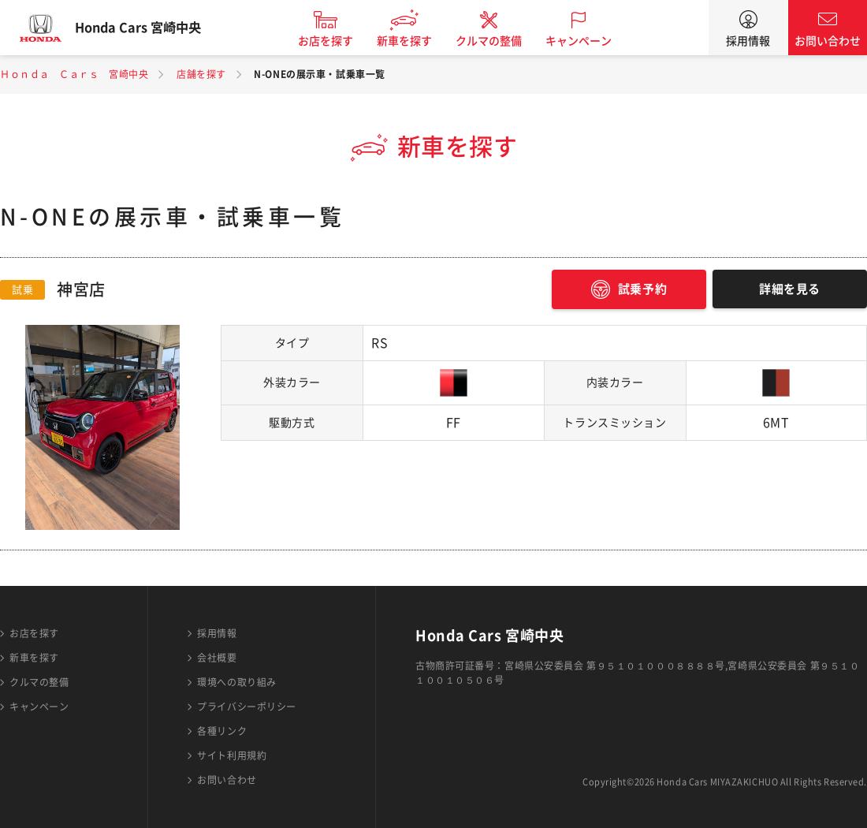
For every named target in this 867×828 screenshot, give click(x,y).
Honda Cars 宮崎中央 (154, 27)
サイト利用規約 (231, 755)
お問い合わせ (827, 41)
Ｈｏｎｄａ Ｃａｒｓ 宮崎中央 (74, 74)
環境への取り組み (236, 682)
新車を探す (420, 41)
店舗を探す (201, 74)
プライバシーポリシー (246, 706)
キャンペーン (594, 41)
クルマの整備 (504, 41)
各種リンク (222, 731)
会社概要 (216, 657)
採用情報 (748, 41)
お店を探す (341, 41)
